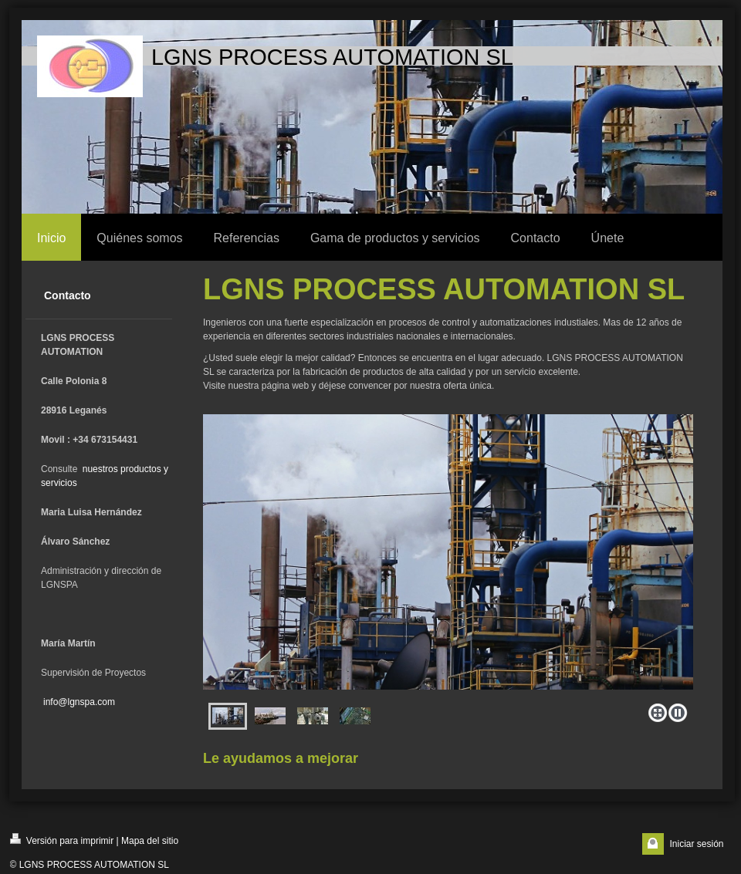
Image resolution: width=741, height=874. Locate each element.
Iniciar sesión (696, 844)
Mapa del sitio (149, 840)
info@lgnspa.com (79, 702)
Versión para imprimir (62, 839)
